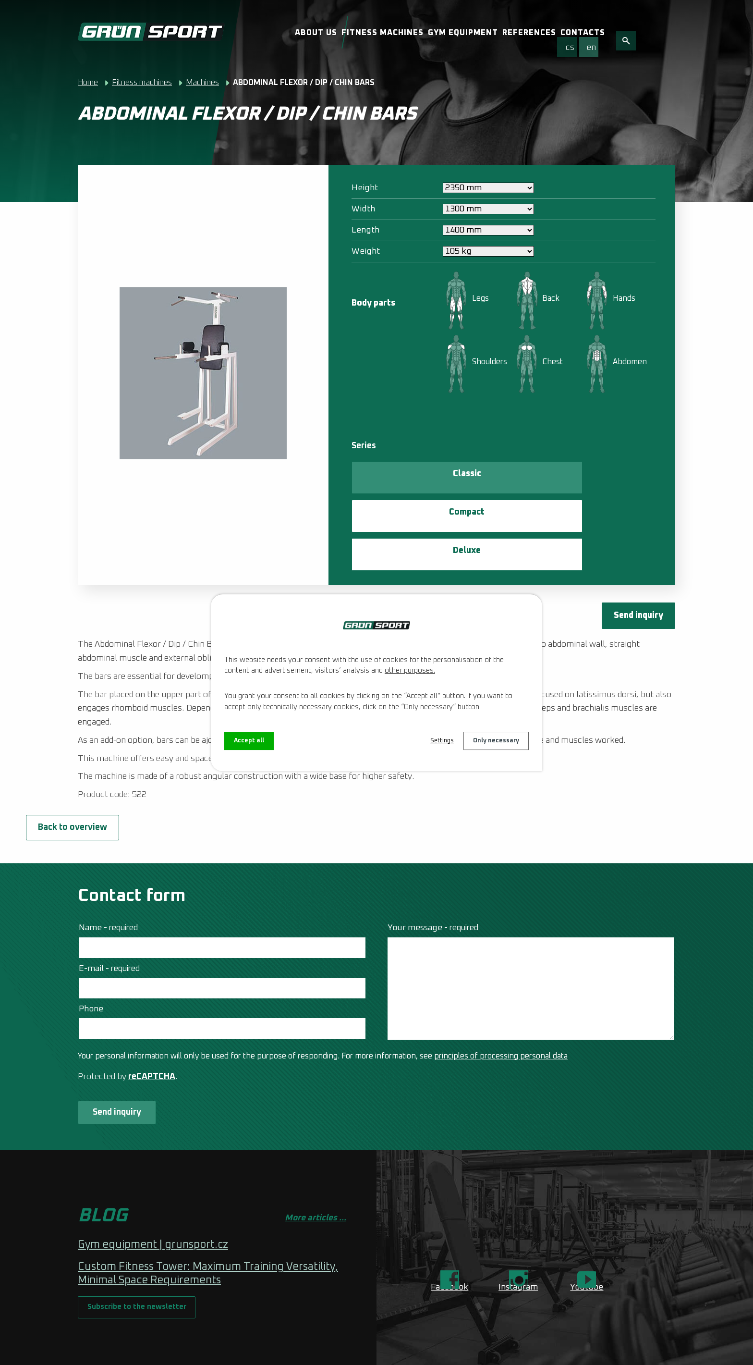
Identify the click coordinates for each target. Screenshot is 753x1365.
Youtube (586, 1230)
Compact (479, 476)
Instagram (518, 1230)
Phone (91, 946)
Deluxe (565, 476)
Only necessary (493, 741)
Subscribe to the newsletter (145, 1258)
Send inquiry (632, 544)
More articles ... (315, 1161)
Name (108, 865)
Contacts (582, 33)
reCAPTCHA (151, 1014)
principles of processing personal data (501, 993)
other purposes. (410, 669)
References (529, 33)
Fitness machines (382, 33)
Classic (393, 476)
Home (88, 82)
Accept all (250, 741)
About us (316, 33)
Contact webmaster (209, 1338)
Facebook (449, 1230)
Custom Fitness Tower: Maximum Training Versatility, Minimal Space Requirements (208, 1217)
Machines (202, 82)
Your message (433, 865)
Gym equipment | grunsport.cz (153, 1188)
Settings (435, 741)
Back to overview (130, 762)
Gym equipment (463, 33)
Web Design (175, 1350)
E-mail (109, 906)
